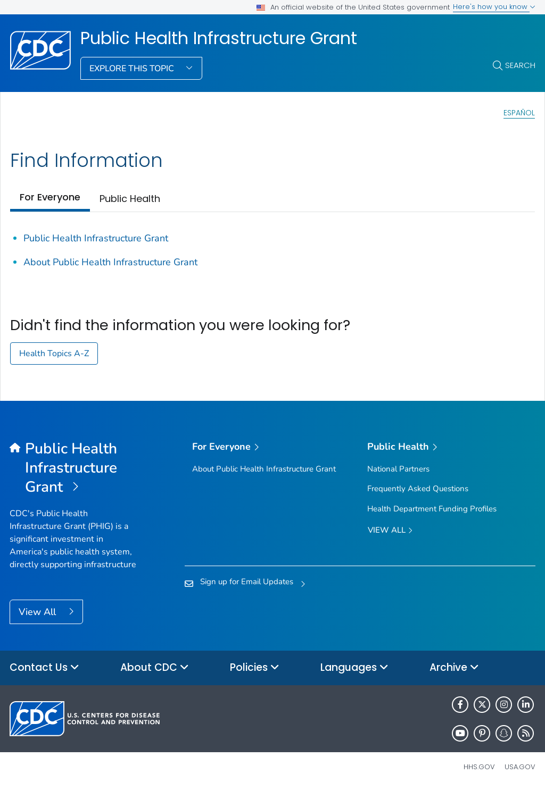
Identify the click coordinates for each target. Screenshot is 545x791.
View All (39, 611)
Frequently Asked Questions (417, 488)
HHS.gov (479, 767)
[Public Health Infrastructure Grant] (75, 468)
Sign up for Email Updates (246, 581)
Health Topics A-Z (54, 353)
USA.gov (520, 767)
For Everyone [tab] (50, 197)
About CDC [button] (154, 668)
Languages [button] (354, 668)
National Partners (398, 469)
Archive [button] (454, 668)
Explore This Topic (132, 68)
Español (519, 112)
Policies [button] (254, 668)
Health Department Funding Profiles (432, 508)
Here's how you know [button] (494, 7)
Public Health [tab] (130, 198)
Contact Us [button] (44, 668)
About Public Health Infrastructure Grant (110, 262)
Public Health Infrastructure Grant (218, 38)
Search (520, 65)
